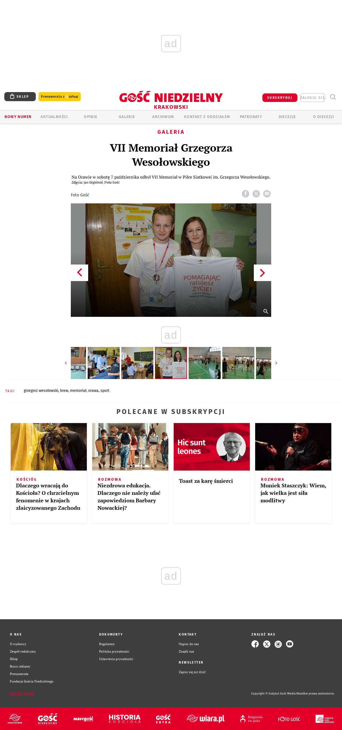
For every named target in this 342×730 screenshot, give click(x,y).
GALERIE (127, 117)
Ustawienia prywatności (116, 659)
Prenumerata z (59, 97)
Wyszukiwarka (333, 97)
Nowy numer (18, 117)
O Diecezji (323, 117)
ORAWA (93, 390)
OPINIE (90, 117)
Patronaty (251, 117)
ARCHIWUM (163, 117)
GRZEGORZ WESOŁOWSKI (41, 390)
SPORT (104, 390)
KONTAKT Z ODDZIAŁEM (207, 117)
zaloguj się (312, 98)
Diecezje (287, 117)
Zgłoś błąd (22, 694)
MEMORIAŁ (78, 390)
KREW (64, 390)
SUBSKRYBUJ (279, 98)
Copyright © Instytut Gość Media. (273, 693)
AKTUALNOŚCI (54, 117)
